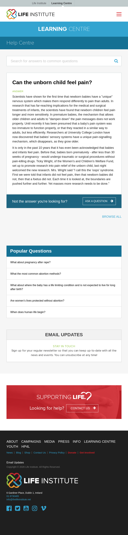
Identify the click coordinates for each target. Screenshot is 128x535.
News (9, 452)
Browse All (112, 216)
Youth (12, 446)
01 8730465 (12, 496)
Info (77, 441)
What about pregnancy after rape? (30, 262)
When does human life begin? (27, 312)
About (12, 441)
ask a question (96, 201)
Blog (18, 452)
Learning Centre (62, 3)
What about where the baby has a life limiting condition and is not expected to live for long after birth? (62, 287)
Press (64, 441)
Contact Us (40, 452)
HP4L (26, 446)
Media (49, 441)
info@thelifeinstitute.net (18, 499)
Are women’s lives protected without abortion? (37, 300)
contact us (80, 408)
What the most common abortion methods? (35, 273)
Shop (27, 452)
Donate (72, 452)
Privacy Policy (57, 452)
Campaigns (31, 441)
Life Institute (39, 3)
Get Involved (87, 452)
